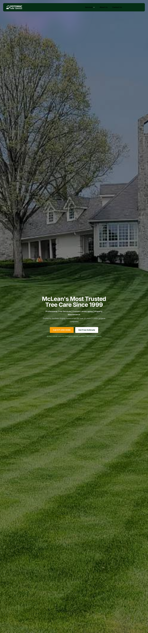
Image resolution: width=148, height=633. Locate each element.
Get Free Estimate (86, 330)
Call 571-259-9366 (62, 330)
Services (90, 7)
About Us (104, 7)
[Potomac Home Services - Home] (14, 7)
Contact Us (117, 7)
